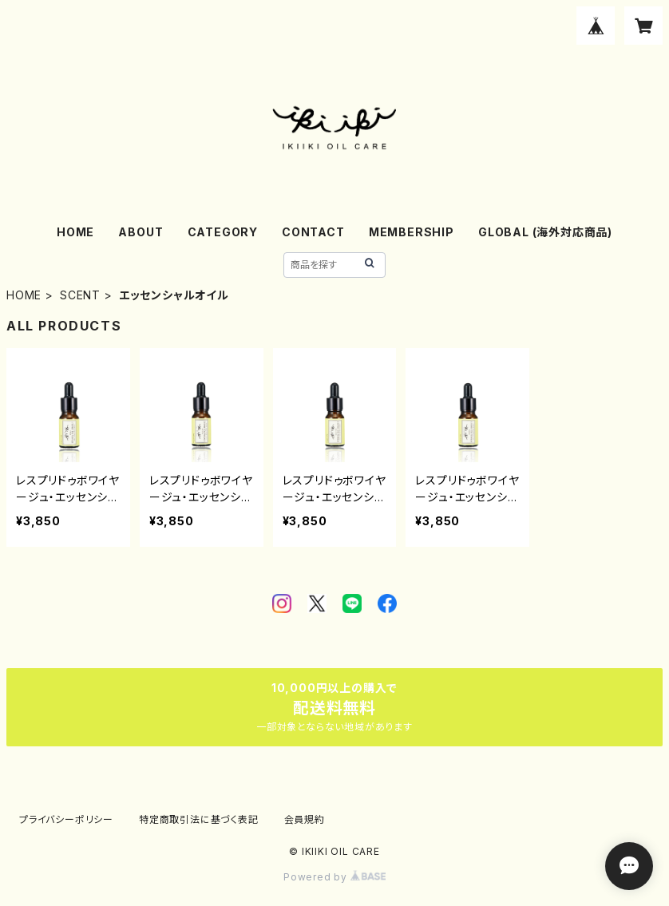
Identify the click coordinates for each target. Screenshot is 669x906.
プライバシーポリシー (66, 819)
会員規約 (304, 819)
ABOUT (140, 232)
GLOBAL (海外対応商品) (545, 232)
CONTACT (313, 232)
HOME (75, 232)
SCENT (80, 295)
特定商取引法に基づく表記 (199, 819)
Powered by (334, 877)
